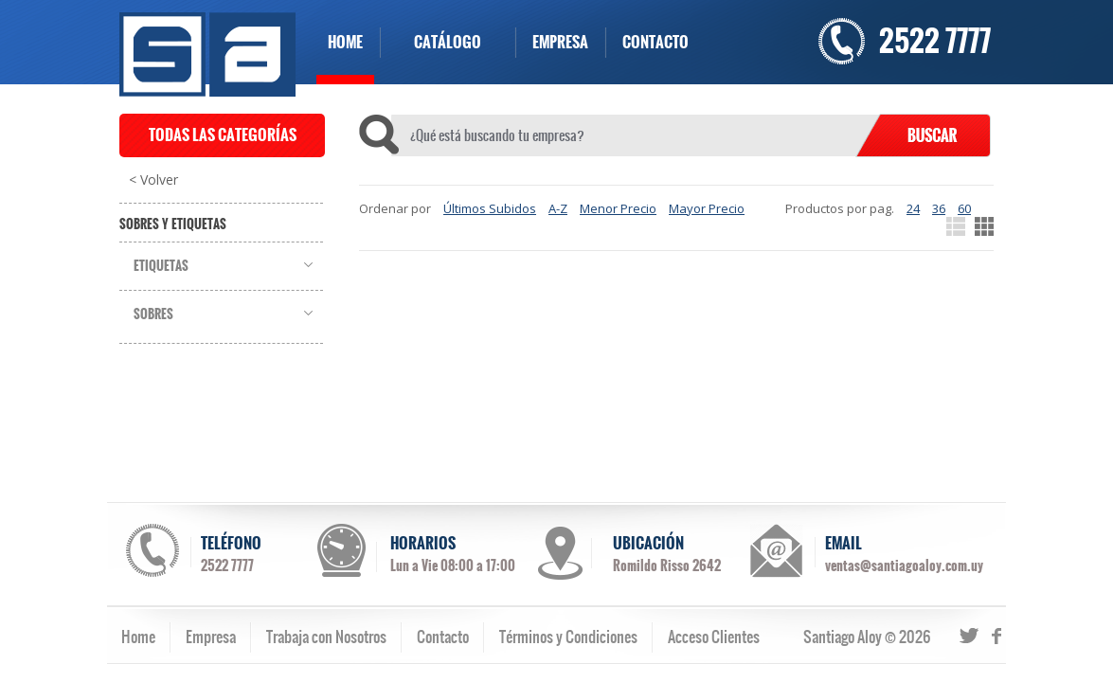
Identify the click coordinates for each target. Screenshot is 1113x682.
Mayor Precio (707, 208)
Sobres (153, 314)
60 (964, 208)
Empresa (211, 636)
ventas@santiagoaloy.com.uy (904, 565)
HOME (345, 42)
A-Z (557, 208)
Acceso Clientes (714, 636)
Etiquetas (161, 266)
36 (938, 208)
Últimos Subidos (489, 208)
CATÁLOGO (447, 42)
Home (138, 636)
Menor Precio (618, 208)
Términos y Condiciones (568, 636)
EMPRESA (560, 42)
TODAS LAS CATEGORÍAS (222, 135)
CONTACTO (655, 42)
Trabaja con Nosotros (326, 636)
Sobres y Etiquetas (172, 224)
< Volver (153, 179)
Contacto (443, 636)
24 (913, 208)
